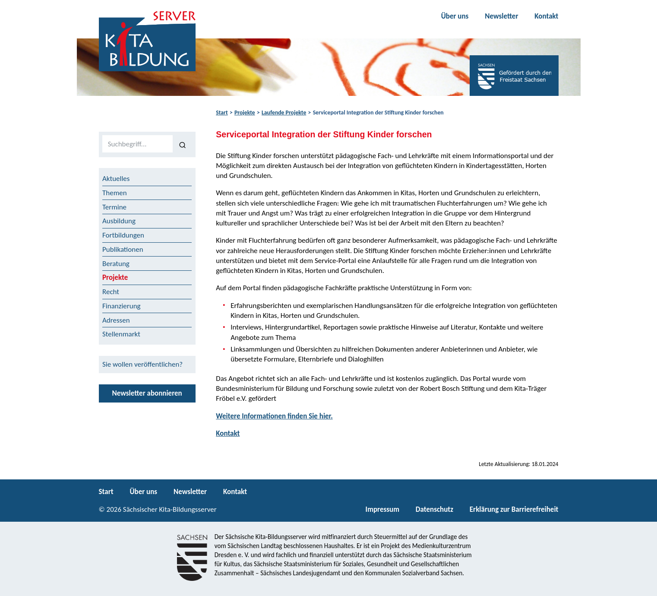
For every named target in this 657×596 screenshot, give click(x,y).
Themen (114, 192)
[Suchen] (182, 144)
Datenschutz (434, 509)
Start (221, 112)
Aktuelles (116, 178)
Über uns (455, 16)
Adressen (116, 320)
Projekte (244, 112)
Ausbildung (119, 220)
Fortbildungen (123, 235)
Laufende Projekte (284, 112)
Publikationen (122, 249)
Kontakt (546, 16)
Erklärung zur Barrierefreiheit (514, 509)
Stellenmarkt (121, 334)
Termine (114, 207)
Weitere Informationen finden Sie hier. (274, 416)
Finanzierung (121, 306)
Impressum (382, 509)
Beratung (116, 263)
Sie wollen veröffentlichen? (142, 364)
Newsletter (501, 16)
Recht (110, 291)
